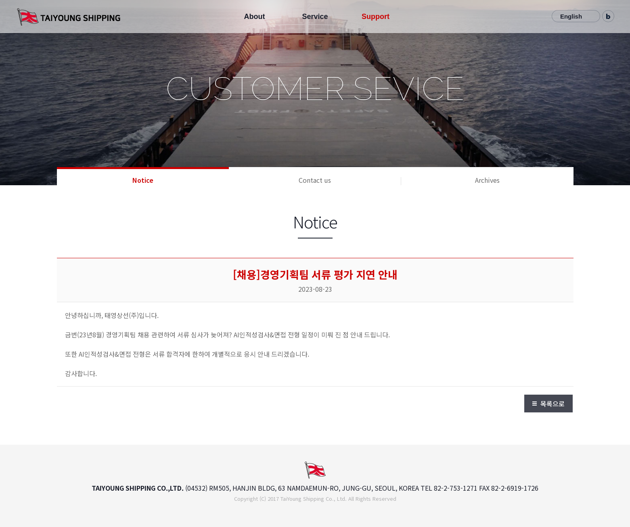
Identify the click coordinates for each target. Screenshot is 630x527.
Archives (487, 180)
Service (315, 17)
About (254, 17)
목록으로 (552, 403)
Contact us (315, 180)
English (571, 16)
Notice (142, 180)
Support (375, 17)
